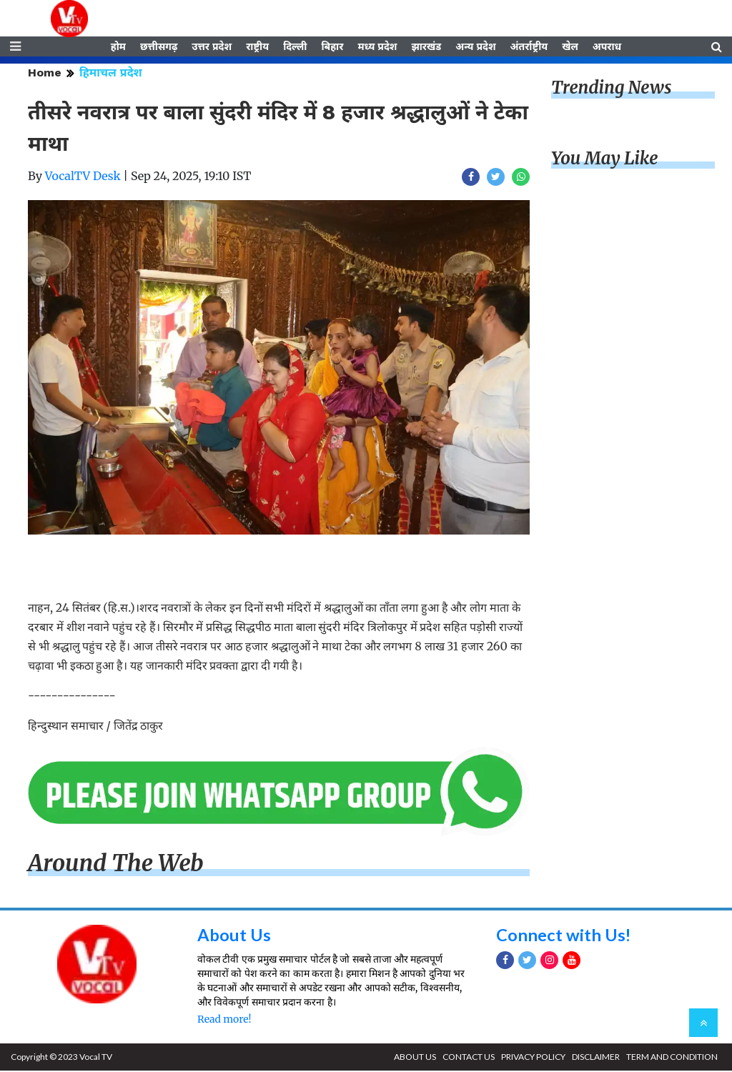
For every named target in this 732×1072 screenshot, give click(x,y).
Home (44, 74)
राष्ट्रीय (257, 48)
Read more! (224, 1020)
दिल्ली (295, 48)
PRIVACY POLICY (533, 1058)
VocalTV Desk (83, 178)
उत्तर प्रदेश (212, 48)
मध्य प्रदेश (377, 48)
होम (118, 48)
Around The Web (116, 865)
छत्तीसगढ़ (158, 48)
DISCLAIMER (596, 1058)
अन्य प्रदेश (475, 48)
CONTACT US (468, 1058)
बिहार (332, 48)
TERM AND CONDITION (672, 1058)
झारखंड (426, 48)
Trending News (611, 90)
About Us (234, 936)
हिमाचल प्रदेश (110, 74)
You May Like (604, 160)
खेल (570, 48)
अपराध (607, 48)
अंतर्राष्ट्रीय (529, 48)
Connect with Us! (564, 936)
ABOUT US (415, 1058)
